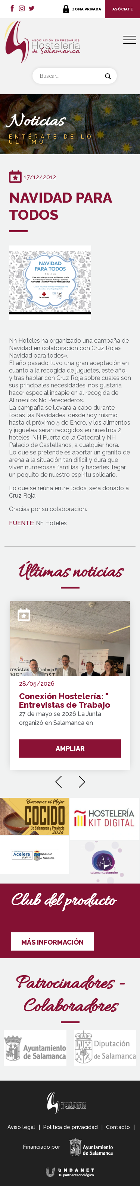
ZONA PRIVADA (86, 9)
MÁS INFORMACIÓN (52, 942)
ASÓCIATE (122, 9)
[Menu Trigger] (129, 40)
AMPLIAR (70, 748)
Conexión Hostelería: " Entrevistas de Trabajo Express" (64, 701)
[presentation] (58, 779)
